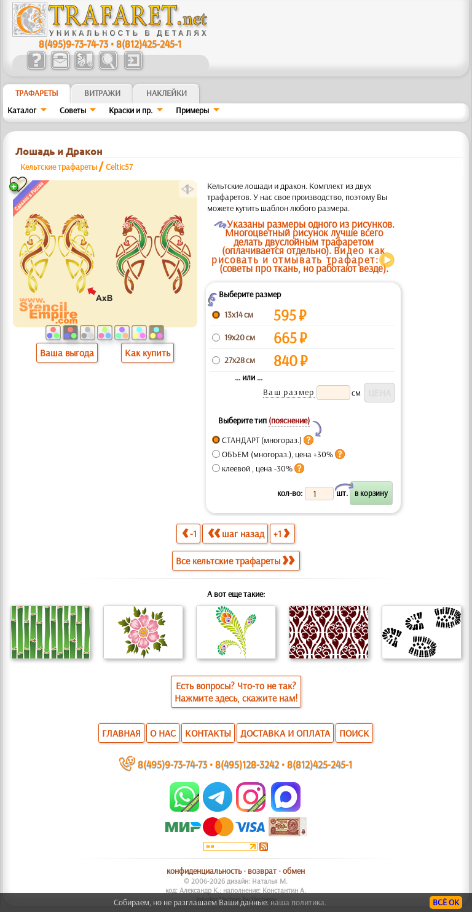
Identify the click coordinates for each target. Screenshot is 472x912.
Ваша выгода (67, 352)
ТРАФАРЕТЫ (36, 92)
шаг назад (236, 533)
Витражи (102, 92)
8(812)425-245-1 (148, 43)
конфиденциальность (204, 870)
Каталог (21, 110)
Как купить (147, 352)
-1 (189, 533)
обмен (294, 870)
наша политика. (298, 902)
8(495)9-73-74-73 (73, 43)
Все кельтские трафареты (235, 560)
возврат (262, 870)
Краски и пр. (130, 110)
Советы (73, 110)
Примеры (192, 110)
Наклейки (166, 92)
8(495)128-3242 (247, 764)
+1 (281, 533)
